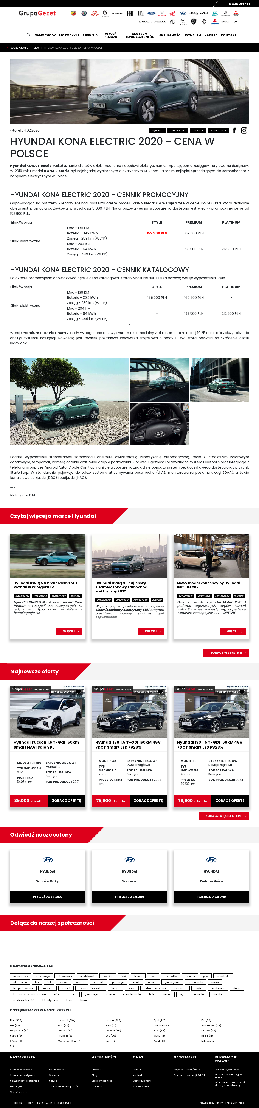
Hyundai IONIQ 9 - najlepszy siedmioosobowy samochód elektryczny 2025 (121, 587)
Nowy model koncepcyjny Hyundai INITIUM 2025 (208, 585)
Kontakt (229, 35)
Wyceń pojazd (110, 35)
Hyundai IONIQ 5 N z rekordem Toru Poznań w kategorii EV (45, 585)
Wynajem (193, 35)
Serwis (90, 35)
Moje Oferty (240, 4)
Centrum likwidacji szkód (139, 35)
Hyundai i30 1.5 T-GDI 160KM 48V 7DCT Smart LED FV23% (128, 745)
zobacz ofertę (66, 800)
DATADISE (239, 1103)
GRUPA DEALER (223, 1103)
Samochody (45, 35)
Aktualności (170, 35)
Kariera (211, 35)
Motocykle (69, 35)
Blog (37, 47)
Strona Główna (20, 47)
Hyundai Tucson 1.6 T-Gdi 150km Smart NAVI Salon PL (46, 745)
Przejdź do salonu (47, 897)
